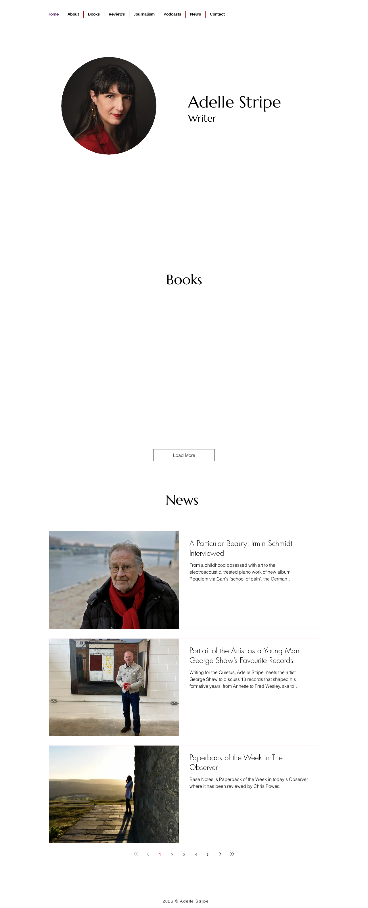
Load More (184, 455)
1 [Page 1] (160, 854)
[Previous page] (148, 854)
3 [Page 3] (184, 854)
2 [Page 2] (172, 854)
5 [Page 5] (208, 854)
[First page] (136, 854)
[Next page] (220, 854)
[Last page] (232, 854)
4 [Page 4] (196, 854)
